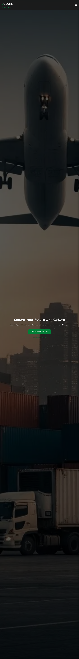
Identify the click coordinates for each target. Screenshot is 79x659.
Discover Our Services (39, 333)
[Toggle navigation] (76, 4)
